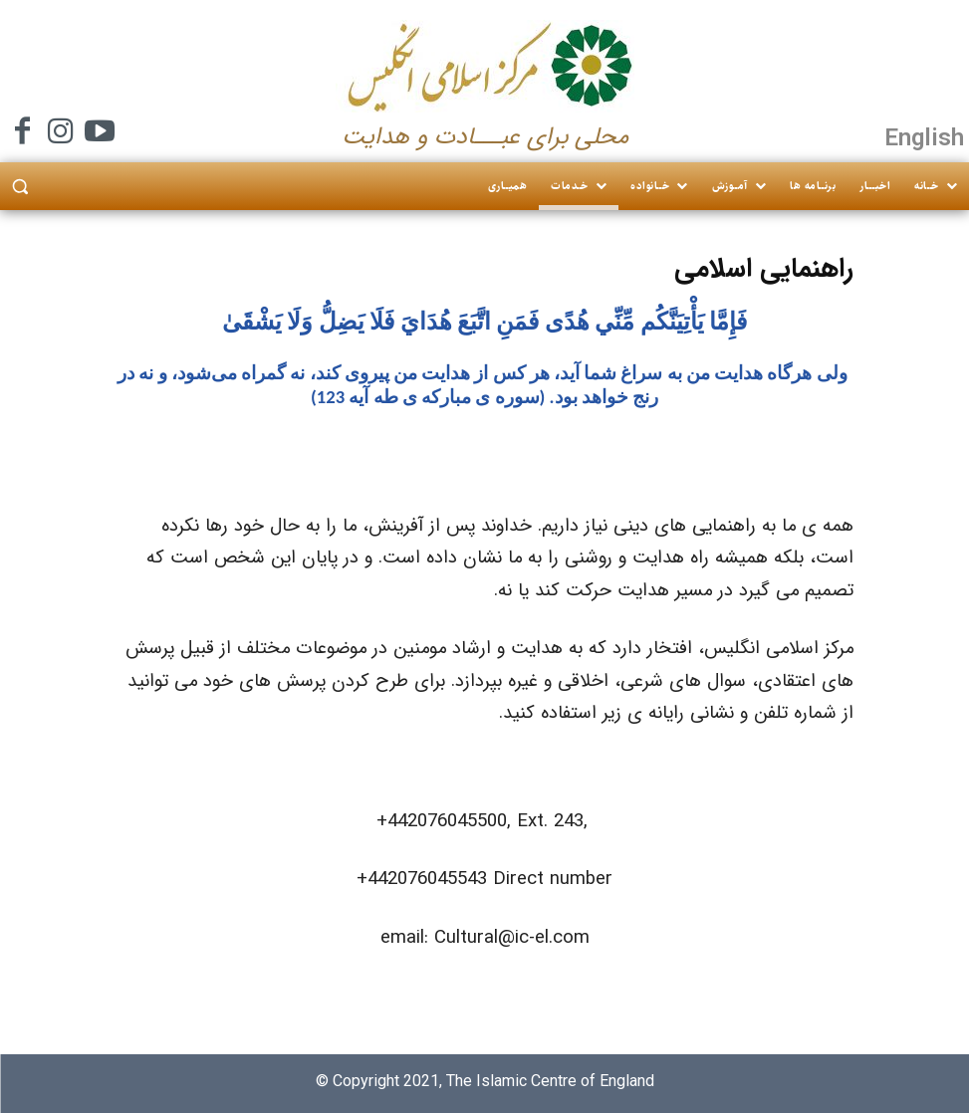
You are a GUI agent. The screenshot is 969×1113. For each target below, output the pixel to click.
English (924, 137)
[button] (20, 186)
